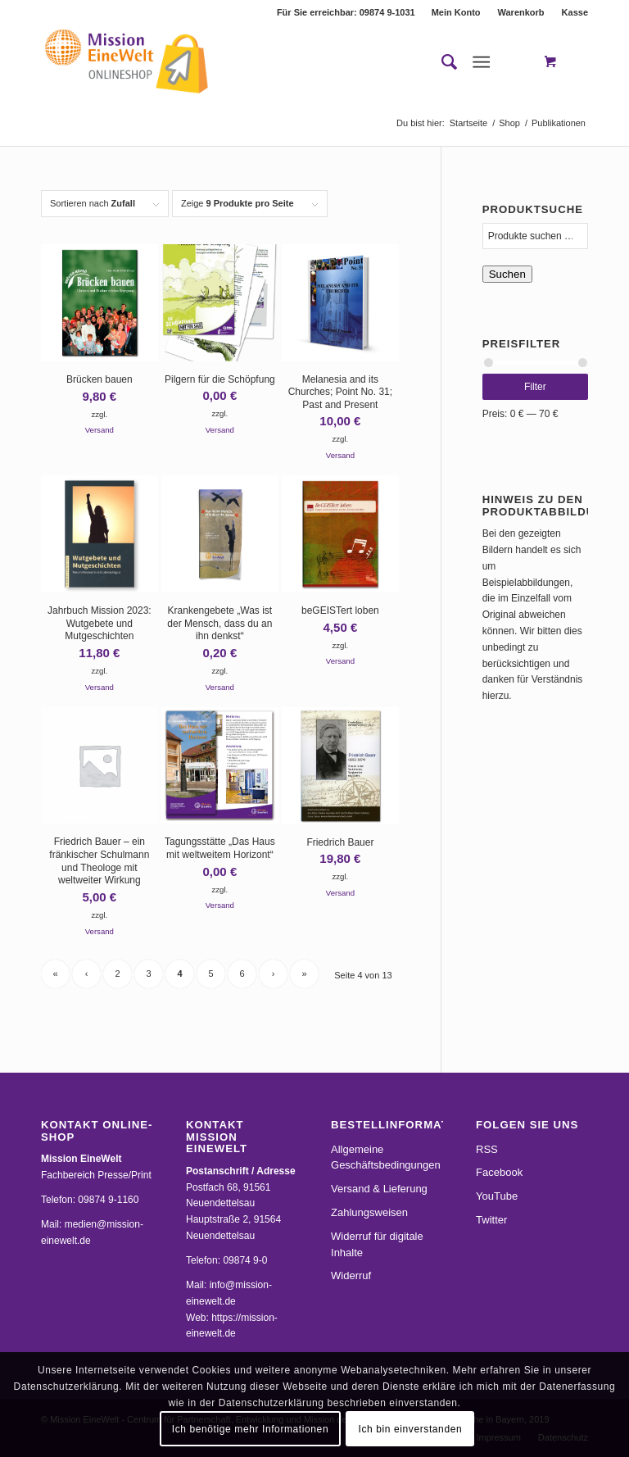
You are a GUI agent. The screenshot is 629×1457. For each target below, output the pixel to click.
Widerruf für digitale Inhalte (377, 1244)
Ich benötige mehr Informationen (250, 1429)
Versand (99, 429)
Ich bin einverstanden (411, 1429)
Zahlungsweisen (369, 1212)
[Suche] (441, 62)
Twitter (491, 1220)
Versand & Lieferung (379, 1188)
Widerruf (351, 1275)
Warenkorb (521, 12)
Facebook (499, 1172)
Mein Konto (456, 12)
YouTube (497, 1196)
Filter (535, 387)
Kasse (575, 12)
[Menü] (481, 62)
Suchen (507, 274)
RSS (487, 1149)
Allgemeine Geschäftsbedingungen (386, 1157)
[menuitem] (456, 12)
